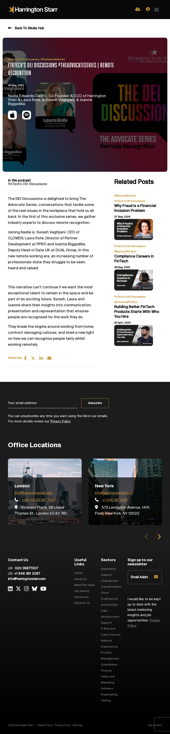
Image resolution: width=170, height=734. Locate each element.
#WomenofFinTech (125, 196)
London (22, 486)
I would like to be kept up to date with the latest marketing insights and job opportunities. (144, 612)
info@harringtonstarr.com (33, 493)
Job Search (81, 591)
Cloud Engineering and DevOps (109, 599)
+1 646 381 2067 (27, 574)
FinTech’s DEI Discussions (23, 59)
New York (104, 486)
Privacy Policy (60, 421)
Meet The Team (84, 585)
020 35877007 (26, 568)
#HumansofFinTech (125, 302)
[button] (159, 537)
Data (104, 611)
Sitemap (77, 725)
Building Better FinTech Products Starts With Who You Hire (136, 312)
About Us (80, 579)
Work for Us (82, 603)
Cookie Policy (45, 725)
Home (78, 573)
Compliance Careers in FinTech (134, 259)
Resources (81, 597)
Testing (106, 700)
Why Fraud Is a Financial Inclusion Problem (135, 208)
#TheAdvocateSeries (53, 59)
